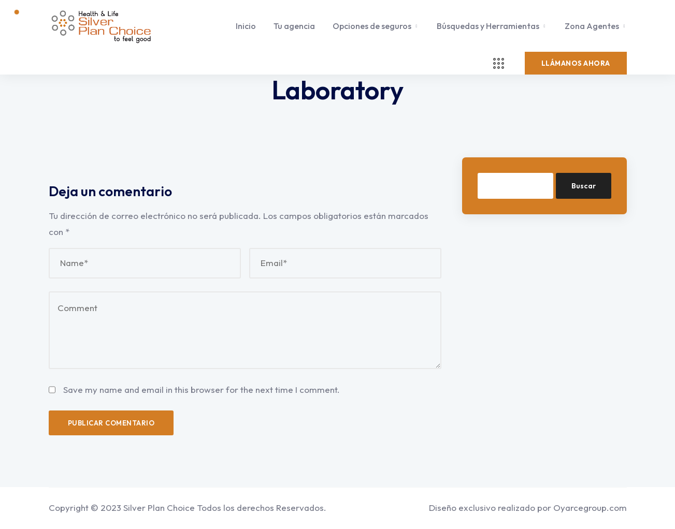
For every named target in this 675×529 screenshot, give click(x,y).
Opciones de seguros (372, 26)
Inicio (246, 26)
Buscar (583, 185)
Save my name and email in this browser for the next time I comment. (201, 389)
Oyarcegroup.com (590, 507)
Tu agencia (294, 26)
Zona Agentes (592, 26)
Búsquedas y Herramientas (488, 26)
